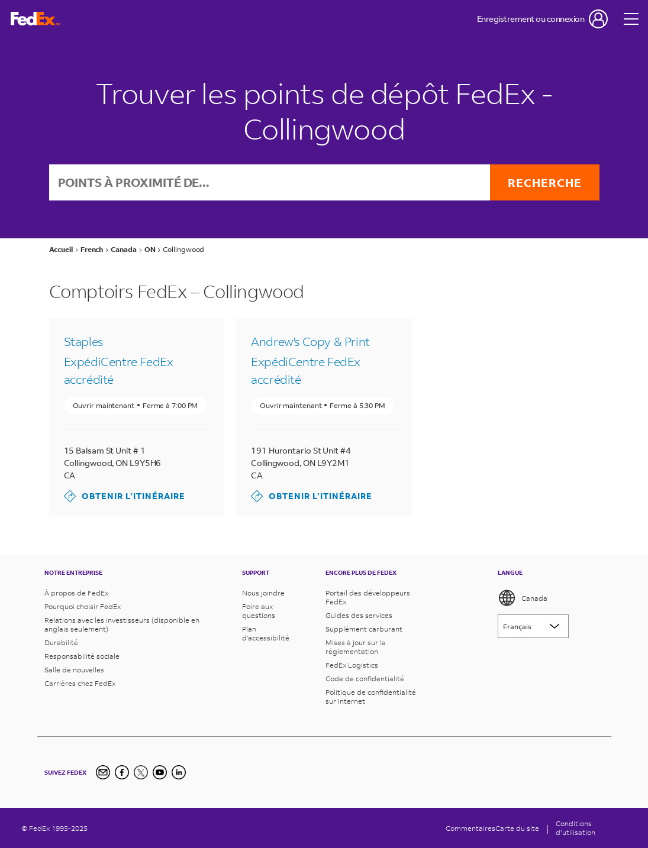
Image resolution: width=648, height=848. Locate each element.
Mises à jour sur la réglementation (355, 647)
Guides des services (358, 615)
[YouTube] (160, 772)
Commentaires (470, 828)
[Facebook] (122, 772)
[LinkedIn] (179, 772)
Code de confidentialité (364, 678)
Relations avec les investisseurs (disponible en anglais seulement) (121, 624)
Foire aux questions (258, 611)
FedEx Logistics (351, 665)
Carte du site (517, 828)
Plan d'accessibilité (265, 633)
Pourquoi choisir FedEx (82, 606)
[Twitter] (141, 772)
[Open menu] (631, 19)
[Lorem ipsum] (533, 626)
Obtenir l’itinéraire (124, 496)
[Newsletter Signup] (103, 772)
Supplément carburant (363, 628)
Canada (522, 597)
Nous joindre (263, 592)
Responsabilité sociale (82, 656)
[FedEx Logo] (35, 19)
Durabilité (61, 642)
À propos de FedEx (76, 592)
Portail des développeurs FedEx (367, 597)
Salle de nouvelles (74, 669)
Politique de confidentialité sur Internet (370, 696)
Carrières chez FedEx (79, 683)
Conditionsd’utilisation (575, 828)
